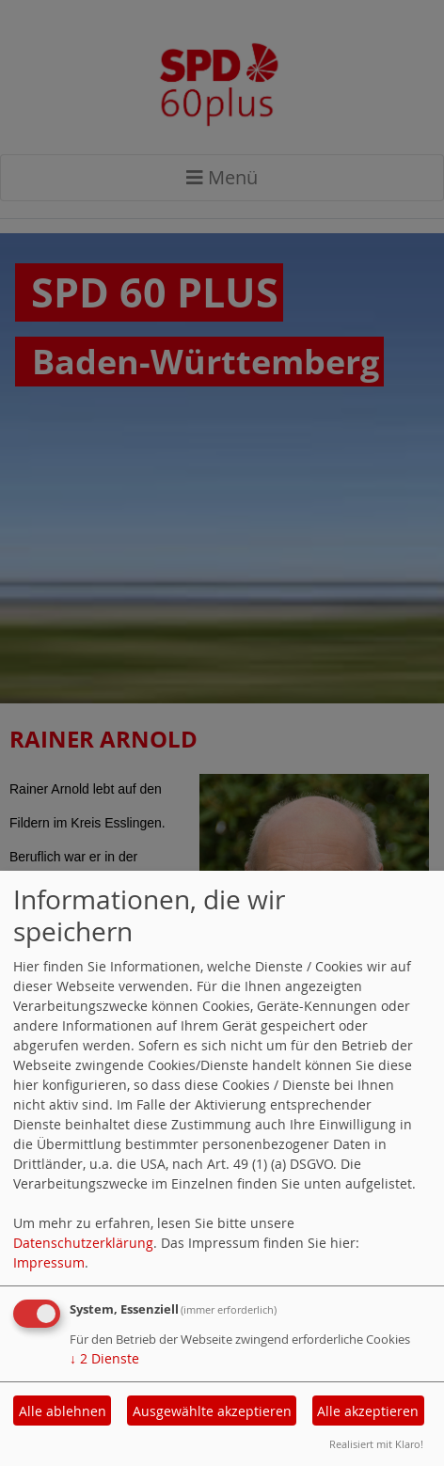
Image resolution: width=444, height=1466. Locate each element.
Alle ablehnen (62, 1411)
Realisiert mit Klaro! (376, 1444)
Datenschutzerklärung (83, 1243)
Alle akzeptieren (368, 1411)
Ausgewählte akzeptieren (212, 1411)
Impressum (49, 1262)
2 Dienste (104, 1358)
